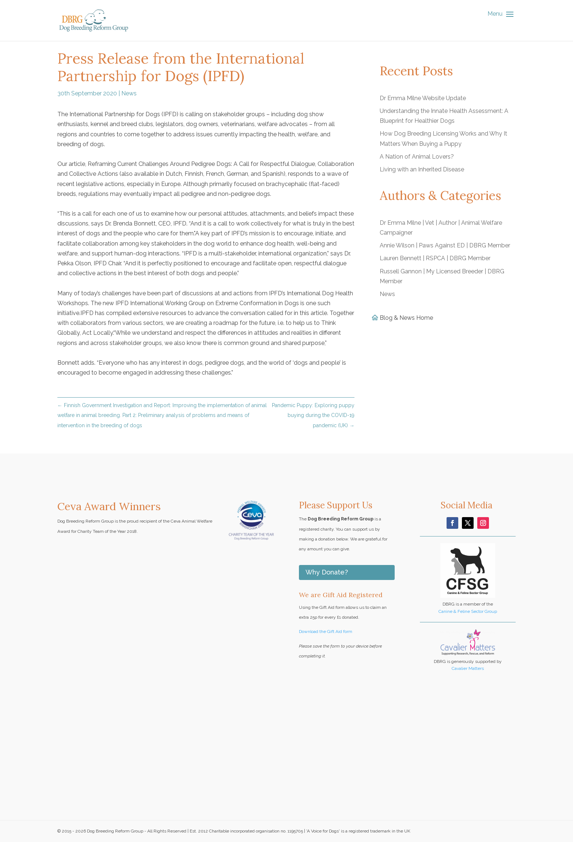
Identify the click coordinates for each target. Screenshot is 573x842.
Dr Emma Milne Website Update (423, 98)
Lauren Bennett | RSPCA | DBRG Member (435, 258)
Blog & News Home (406, 317)
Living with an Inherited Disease (422, 169)
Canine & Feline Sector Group (468, 611)
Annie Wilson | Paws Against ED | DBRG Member (445, 245)
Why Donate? (327, 572)
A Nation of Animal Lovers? (417, 156)
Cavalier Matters (468, 668)
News (129, 93)
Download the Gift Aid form (325, 631)
